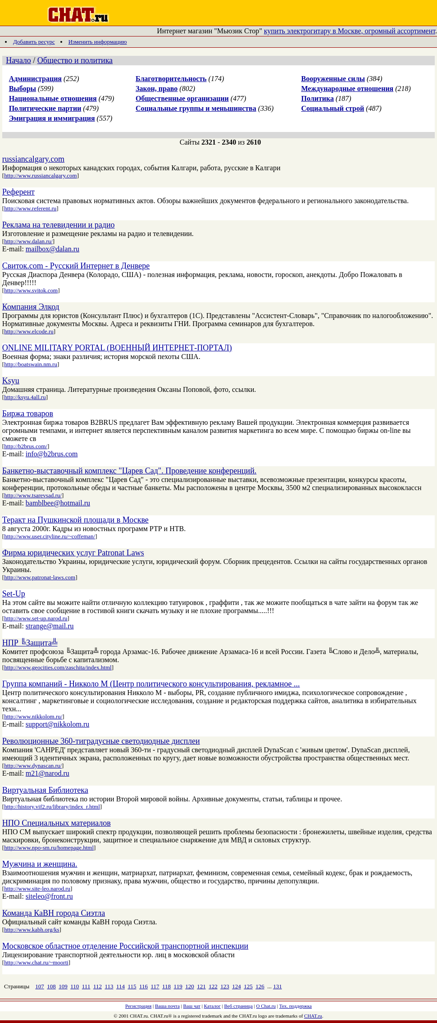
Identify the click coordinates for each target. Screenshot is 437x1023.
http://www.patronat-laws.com (39, 577)
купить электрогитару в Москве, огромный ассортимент (349, 31)
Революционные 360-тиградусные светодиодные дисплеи (101, 741)
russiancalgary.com (33, 159)
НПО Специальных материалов (56, 822)
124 (236, 986)
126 (259, 986)
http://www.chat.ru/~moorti (36, 962)
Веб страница (238, 1006)
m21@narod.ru (47, 773)
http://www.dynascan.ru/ (33, 765)
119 (178, 986)
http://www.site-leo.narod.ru (37, 888)
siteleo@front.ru (49, 896)
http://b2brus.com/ (25, 446)
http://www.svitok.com (31, 290)
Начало (18, 60)
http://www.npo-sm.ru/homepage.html (49, 847)
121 (201, 986)
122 (213, 986)
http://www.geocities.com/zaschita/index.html (58, 667)
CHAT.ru (313, 1015)
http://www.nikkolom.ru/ (33, 716)
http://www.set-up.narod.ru (35, 618)
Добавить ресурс (34, 41)
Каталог (212, 1006)
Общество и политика (75, 60)
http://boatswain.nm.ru (30, 364)
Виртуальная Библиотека (45, 790)
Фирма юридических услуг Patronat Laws (73, 552)
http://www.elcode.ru (29, 331)
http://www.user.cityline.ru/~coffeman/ (49, 536)
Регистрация (138, 1006)
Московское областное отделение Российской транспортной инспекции (125, 945)
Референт (18, 191)
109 (63, 986)
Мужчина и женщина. (39, 863)
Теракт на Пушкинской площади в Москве (75, 519)
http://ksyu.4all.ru (25, 397)
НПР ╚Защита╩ (30, 642)
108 (51, 986)
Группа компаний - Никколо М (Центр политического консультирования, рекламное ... (151, 683)
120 (189, 986)
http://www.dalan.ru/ (28, 241)
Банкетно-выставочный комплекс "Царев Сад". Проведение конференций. (129, 470)
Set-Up (13, 593)
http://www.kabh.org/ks (31, 929)
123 (224, 986)
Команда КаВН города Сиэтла (53, 913)
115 (131, 986)
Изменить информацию (97, 41)
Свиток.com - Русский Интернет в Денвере (76, 265)
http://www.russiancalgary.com (40, 175)
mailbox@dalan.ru (52, 249)
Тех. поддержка (295, 1006)
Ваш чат (191, 1006)
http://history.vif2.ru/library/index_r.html (52, 806)
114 (120, 986)
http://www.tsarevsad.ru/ (33, 495)
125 (248, 986)
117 (155, 986)
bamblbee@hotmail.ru (58, 503)
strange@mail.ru (50, 626)
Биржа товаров (27, 413)
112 (97, 986)
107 (39, 986)
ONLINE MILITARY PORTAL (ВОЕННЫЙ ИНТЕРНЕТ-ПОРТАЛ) (117, 347)
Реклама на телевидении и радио (58, 224)
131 (277, 986)
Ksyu (10, 380)
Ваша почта (167, 1006)
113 (109, 986)
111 (86, 986)
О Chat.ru (266, 1006)
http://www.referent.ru (30, 208)
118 (166, 986)
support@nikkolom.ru (57, 724)
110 (74, 986)
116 (143, 986)
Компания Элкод (30, 306)
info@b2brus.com (52, 454)
